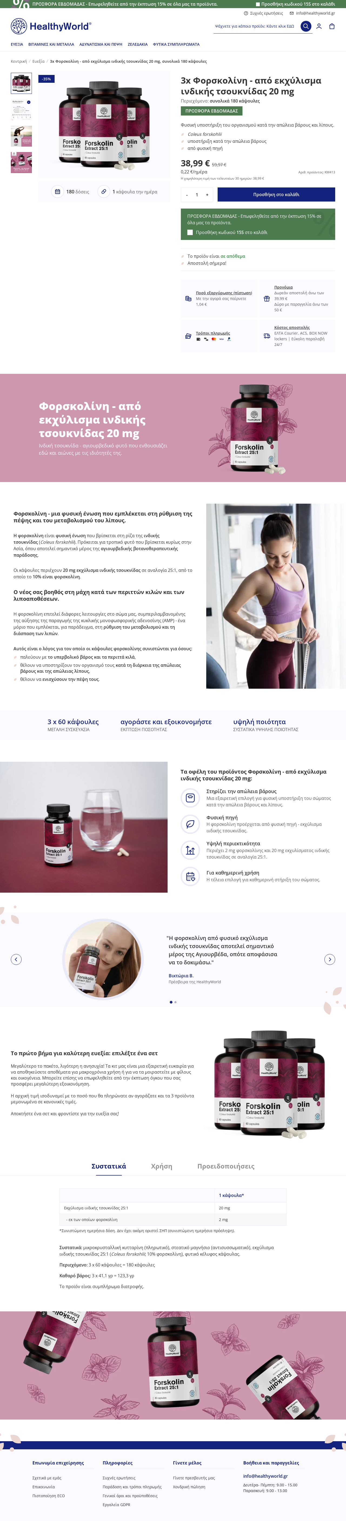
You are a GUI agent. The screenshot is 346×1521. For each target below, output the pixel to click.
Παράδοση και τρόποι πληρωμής (132, 1486)
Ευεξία (17, 44)
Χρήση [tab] (161, 1166)
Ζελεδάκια (138, 44)
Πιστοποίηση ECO (48, 1495)
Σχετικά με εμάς (46, 1477)
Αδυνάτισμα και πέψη (100, 44)
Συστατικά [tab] (109, 1166)
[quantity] (197, 195)
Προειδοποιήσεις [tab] (225, 1166)
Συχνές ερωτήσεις (263, 13)
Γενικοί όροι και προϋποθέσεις (130, 1495)
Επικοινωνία (43, 1486)
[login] (319, 26)
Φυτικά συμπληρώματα (176, 44)
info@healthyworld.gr (312, 13)
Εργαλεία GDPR (116, 1504)
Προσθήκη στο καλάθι (276, 194)
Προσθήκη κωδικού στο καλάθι (298, 4)
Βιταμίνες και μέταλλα (51, 44)
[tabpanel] (173, 1232)
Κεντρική (19, 61)
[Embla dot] (171, 1002)
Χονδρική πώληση (189, 1486)
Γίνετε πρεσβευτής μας (194, 1477)
